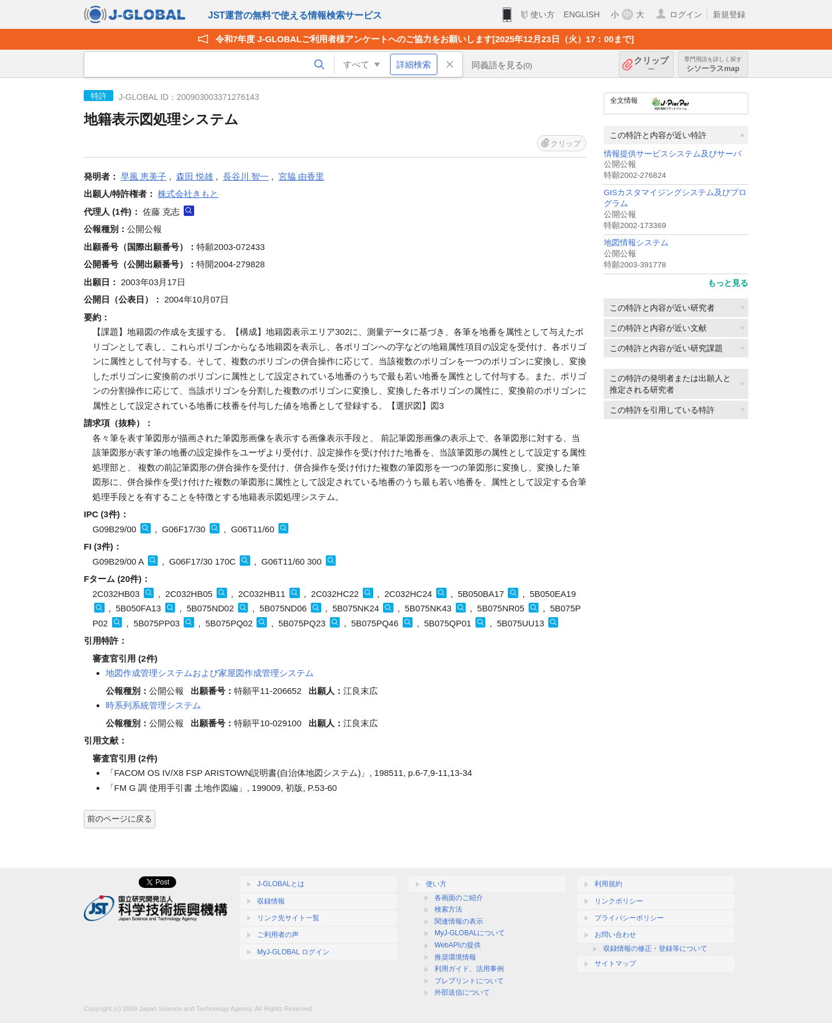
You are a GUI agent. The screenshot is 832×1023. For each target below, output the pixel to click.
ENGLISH (581, 14)
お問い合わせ (615, 935)
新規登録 (729, 14)
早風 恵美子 (143, 176)
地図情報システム (636, 242)
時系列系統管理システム (153, 705)
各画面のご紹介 (458, 898)
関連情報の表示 (458, 921)
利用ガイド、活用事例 (469, 969)
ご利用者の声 (278, 935)
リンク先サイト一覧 (288, 918)
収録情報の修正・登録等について (655, 948)
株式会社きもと (188, 194)
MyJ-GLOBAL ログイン (293, 952)
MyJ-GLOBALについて (469, 933)
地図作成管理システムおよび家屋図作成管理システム (210, 673)
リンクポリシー (619, 901)
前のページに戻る (119, 818)
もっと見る (728, 283)
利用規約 (608, 884)
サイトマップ (615, 963)
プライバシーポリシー (629, 918)
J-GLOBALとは (280, 884)
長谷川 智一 (246, 176)
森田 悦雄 (194, 176)
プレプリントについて (469, 981)
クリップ (651, 64)
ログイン (686, 14)
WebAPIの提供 (457, 945)
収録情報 (271, 901)
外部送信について (462, 992)
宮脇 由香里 (301, 176)
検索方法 (448, 909)
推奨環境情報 (455, 957)
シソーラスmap (713, 64)
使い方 (542, 14)
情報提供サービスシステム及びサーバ (672, 154)
